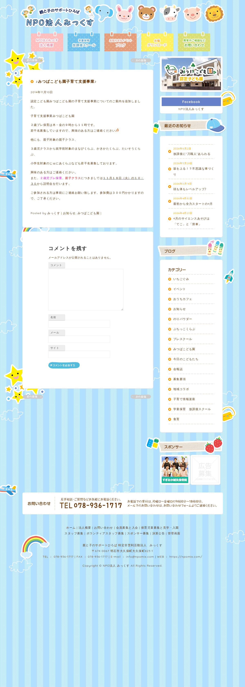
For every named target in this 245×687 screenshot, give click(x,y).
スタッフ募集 (74, 533)
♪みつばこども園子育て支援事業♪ (66, 81)
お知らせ (69, 213)
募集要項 (179, 379)
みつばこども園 (89, 213)
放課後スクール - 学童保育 (83, 42)
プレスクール (182, 339)
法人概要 (85, 527)
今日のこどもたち (185, 359)
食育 (176, 419)
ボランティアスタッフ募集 (105, 533)
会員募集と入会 (127, 527)
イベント (179, 289)
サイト (54, 347)
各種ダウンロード (157, 42)
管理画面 (174, 533)
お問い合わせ (103, 527)
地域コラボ (181, 389)
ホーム (71, 527)
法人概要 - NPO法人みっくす (47, 42)
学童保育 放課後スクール (192, 409)
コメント (56, 265)
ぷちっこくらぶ (184, 329)
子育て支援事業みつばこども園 (54, 116)
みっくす (53, 213)
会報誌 (178, 369)
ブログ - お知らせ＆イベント (120, 42)
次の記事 (138, 60)
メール (54, 332)
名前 (53, 317)
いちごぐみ (181, 279)
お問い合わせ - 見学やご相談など (194, 42)
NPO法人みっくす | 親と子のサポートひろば (57, 18)
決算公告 (158, 533)
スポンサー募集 (138, 533)
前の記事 (35, 60)
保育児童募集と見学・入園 (160, 527)
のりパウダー (182, 319)
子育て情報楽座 (184, 399)
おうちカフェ (182, 299)
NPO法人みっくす (191, 109)
